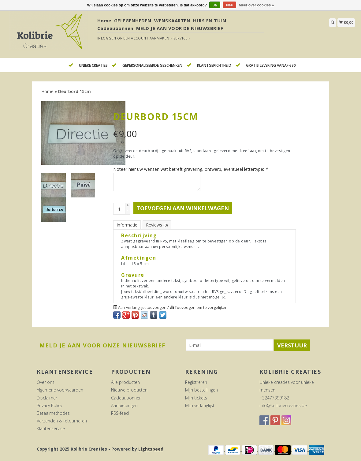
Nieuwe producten (129, 390)
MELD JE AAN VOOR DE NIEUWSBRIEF (179, 28)
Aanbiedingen (124, 405)
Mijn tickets (196, 398)
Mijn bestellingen (201, 390)
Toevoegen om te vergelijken (199, 307)
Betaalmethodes (53, 413)
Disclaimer (47, 398)
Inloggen (106, 38)
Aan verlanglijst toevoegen (140, 307)
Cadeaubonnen (115, 28)
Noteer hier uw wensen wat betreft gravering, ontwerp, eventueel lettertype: (190, 169)
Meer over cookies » (256, 5)
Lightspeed (150, 449)
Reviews (157, 225)
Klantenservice (51, 428)
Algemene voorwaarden (60, 390)
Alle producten (125, 382)
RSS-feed (120, 413)
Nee (229, 5)
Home (104, 20)
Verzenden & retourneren (62, 421)
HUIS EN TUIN (209, 20)
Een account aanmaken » (147, 38)
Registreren (196, 382)
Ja (215, 5)
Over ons (45, 382)
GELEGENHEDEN (132, 20)
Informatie (127, 225)
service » (182, 38)
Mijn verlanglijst (199, 405)
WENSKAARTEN (172, 20)
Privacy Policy (49, 405)
